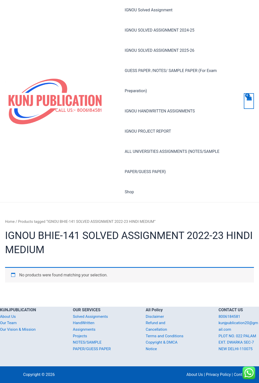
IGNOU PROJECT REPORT (148, 131)
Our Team (8, 322)
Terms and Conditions (165, 335)
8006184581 (230, 316)
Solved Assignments (91, 316)
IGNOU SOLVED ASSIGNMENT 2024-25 (159, 30)
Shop (129, 191)
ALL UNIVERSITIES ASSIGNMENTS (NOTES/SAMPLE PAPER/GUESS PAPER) (172, 161)
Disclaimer (155, 316)
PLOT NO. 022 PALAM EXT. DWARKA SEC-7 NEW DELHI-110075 (238, 342)
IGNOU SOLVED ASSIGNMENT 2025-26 (159, 50)
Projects (80, 335)
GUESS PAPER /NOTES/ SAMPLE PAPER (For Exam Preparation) (171, 80)
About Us (8, 316)
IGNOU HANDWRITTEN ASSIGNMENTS (160, 111)
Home (10, 221)
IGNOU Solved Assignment (148, 10)
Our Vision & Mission (18, 329)
